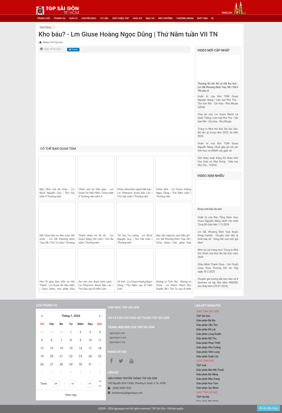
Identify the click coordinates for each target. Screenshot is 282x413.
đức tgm (202, 18)
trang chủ (43, 18)
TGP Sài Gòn (203, 316)
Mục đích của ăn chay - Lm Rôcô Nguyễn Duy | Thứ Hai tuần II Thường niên (57, 193)
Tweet (73, 49)
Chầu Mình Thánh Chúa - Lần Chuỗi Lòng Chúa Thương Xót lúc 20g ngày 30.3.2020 (218, 268)
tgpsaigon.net (117, 333)
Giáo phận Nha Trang (208, 378)
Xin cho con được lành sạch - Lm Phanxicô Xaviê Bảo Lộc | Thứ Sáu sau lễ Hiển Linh (95, 285)
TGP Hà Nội (202, 396)
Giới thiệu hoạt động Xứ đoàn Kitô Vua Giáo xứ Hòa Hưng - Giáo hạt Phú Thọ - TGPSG (218, 162)
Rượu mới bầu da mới (210, 209)
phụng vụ (59, 18)
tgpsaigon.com (118, 337)
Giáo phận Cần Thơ (207, 324)
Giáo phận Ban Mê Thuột (210, 369)
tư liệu (104, 18)
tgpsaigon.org (117, 342)
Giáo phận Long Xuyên (208, 333)
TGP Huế (201, 365)
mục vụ (150, 18)
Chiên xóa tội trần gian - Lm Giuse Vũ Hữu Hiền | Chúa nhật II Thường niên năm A (95, 193)
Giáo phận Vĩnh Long (208, 351)
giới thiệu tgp (120, 18)
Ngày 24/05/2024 (52, 49)
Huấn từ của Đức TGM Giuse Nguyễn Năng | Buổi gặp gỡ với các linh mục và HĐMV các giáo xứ (218, 147)
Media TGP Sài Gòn (53, 42)
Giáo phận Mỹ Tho (206, 338)
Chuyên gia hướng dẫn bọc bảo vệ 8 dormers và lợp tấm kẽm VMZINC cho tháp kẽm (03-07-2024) (218, 282)
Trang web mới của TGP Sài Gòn (131, 327)
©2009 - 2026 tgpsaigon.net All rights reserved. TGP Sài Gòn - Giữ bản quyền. (141, 408)
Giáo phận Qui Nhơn (207, 387)
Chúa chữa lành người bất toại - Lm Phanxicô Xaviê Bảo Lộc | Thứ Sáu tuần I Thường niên (134, 193)
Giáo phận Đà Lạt (206, 329)
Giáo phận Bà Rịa (205, 320)
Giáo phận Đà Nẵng (207, 374)
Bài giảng (45, 27)
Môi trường (165, 18)
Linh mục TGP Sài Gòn (123, 307)
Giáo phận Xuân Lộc (207, 356)
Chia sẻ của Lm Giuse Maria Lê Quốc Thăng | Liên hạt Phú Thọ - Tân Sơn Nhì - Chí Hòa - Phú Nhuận (218, 118)
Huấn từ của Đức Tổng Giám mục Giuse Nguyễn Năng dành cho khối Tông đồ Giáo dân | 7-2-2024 (218, 221)
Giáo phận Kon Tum (207, 383)
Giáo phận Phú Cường (208, 347)
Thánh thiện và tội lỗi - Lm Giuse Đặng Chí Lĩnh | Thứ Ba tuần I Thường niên (95, 239)
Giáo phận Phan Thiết (208, 342)
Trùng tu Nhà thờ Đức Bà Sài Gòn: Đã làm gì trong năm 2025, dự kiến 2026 (218, 132)
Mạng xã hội (117, 352)
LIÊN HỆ (113, 372)
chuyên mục (88, 18)
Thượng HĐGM (184, 18)
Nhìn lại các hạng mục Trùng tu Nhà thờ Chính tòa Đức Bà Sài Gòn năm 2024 (218, 253)
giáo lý (73, 18)
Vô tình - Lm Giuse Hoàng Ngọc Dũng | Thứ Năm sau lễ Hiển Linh (134, 285)
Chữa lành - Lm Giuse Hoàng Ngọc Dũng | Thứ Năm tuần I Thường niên (173, 193)
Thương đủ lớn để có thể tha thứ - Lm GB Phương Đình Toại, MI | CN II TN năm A (218, 87)
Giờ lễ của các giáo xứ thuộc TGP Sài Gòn (138, 318)
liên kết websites (208, 305)
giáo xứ (137, 18)
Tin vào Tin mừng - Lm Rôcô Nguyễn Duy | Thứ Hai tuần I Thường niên (134, 239)
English (227, 12)
